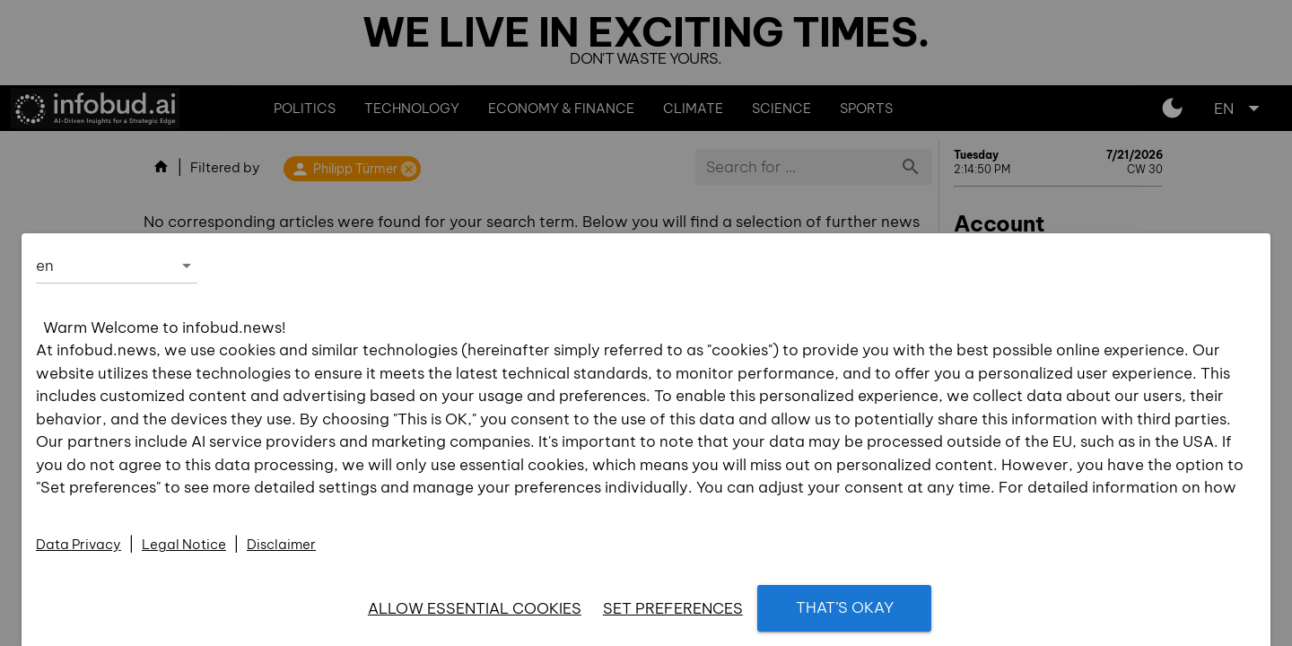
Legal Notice (184, 544)
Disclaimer (281, 544)
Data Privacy (78, 544)
